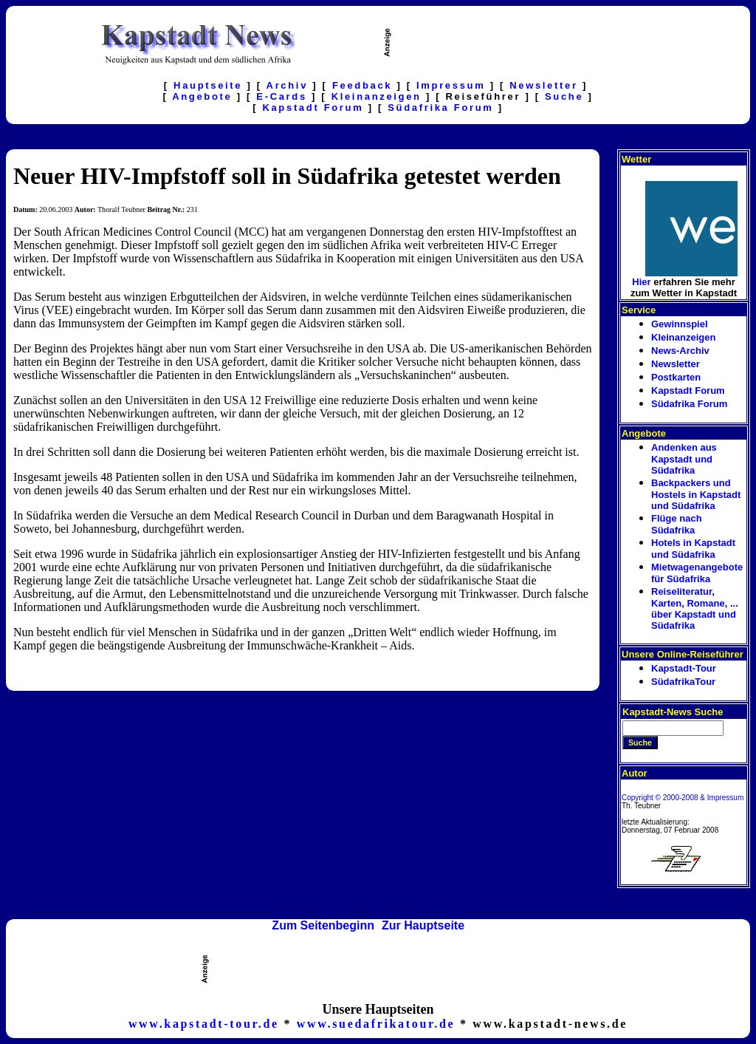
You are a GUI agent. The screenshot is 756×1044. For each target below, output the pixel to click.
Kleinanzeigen (376, 96)
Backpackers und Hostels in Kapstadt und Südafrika (695, 494)
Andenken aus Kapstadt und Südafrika (684, 459)
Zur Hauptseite (423, 925)
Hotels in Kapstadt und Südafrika (693, 548)
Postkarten (676, 377)
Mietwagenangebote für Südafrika (697, 573)
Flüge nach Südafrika (676, 524)
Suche (564, 96)
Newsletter (543, 85)
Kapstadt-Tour (683, 668)
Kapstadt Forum (312, 107)
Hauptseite (207, 85)
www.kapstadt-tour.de (203, 1023)
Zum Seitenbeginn (323, 925)
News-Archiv (680, 350)
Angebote (202, 96)
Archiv (287, 85)
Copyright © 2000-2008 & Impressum (682, 798)
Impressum (450, 85)
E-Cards (281, 96)
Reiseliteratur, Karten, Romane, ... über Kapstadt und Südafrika (695, 608)
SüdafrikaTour (683, 681)
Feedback (362, 85)
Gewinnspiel (679, 324)
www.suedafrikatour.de (376, 1023)
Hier (641, 281)
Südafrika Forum (440, 107)
